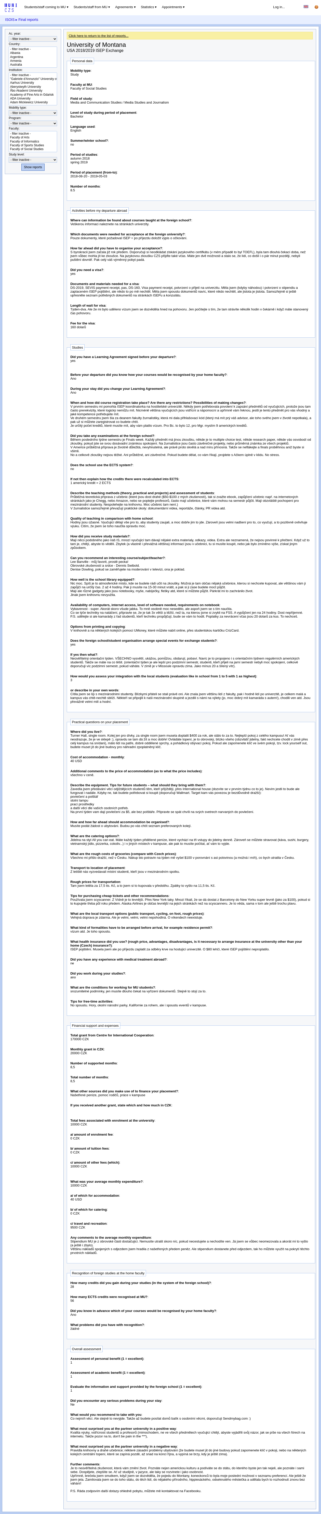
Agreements (124, 7)
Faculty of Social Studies (32, 149)
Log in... (279, 7)
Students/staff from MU (91, 7)
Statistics (147, 7)
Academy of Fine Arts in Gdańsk (32, 95)
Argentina (32, 57)
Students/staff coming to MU (45, 7)
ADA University (32, 99)
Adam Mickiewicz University (32, 102)
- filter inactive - (32, 49)
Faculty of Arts (32, 137)
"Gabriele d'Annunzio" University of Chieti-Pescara (32, 79)
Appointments (172, 7)
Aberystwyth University (32, 87)
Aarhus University (32, 83)
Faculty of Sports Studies (32, 145)
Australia (32, 65)
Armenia (32, 61)
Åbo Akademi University (32, 91)
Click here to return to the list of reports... (99, 36)
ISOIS (10, 20)
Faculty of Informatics (32, 142)
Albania (32, 53)
